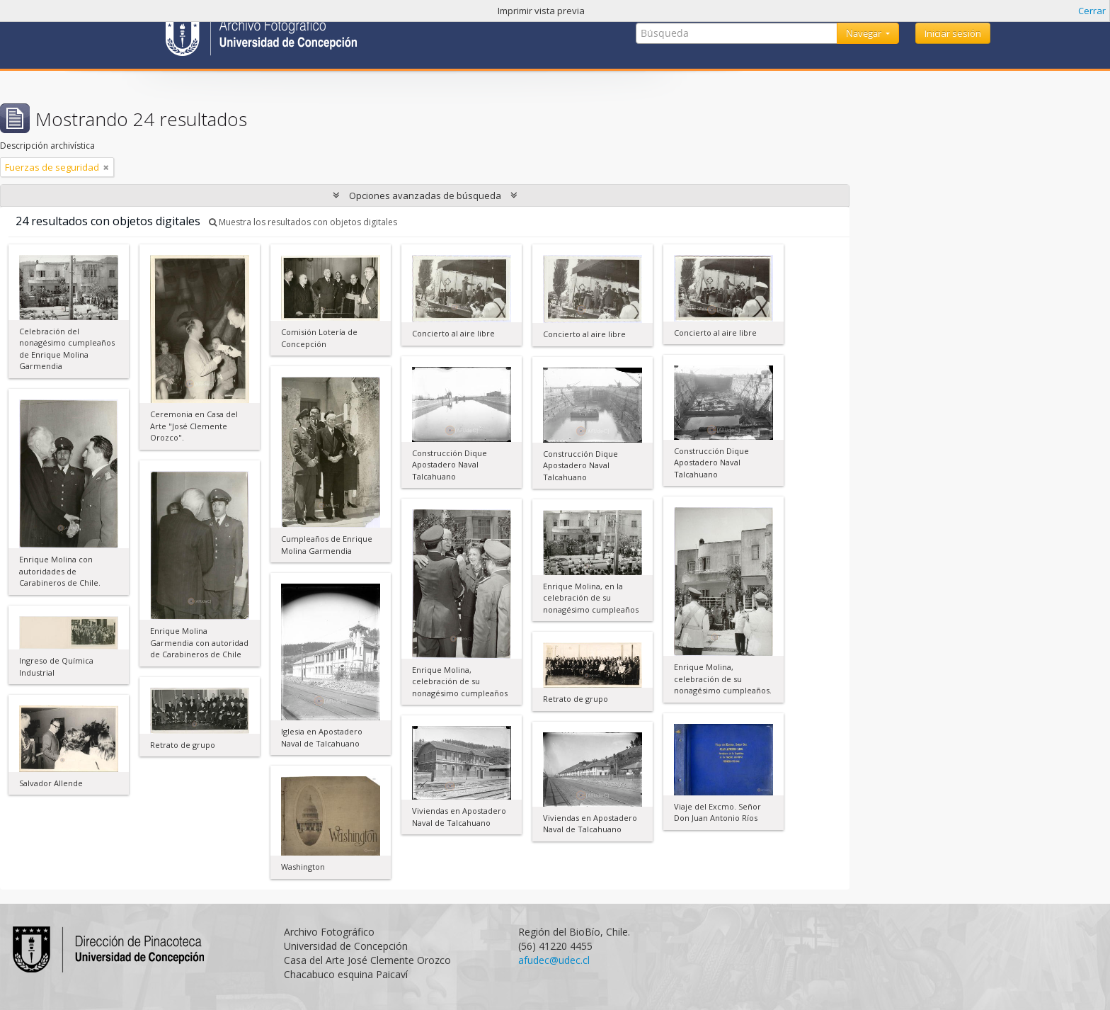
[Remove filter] (106, 167)
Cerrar (1092, 10)
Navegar (864, 33)
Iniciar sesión (953, 33)
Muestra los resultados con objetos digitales (303, 222)
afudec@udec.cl (554, 960)
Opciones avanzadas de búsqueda (425, 195)
